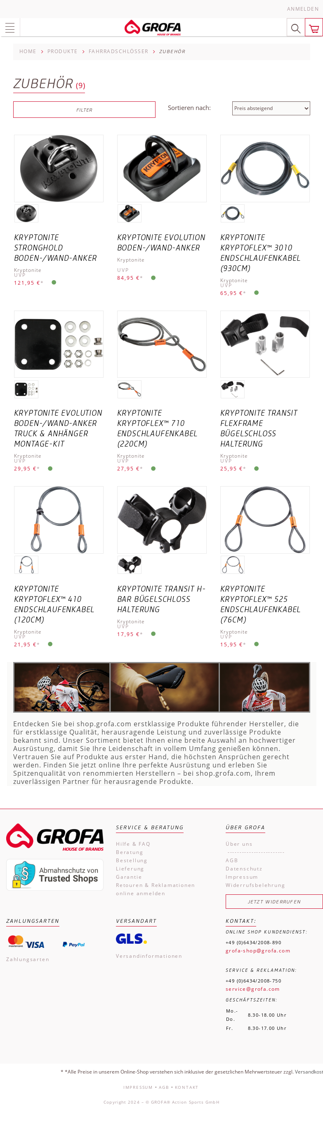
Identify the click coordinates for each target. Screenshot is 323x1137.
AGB (232, 860)
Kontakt (187, 1087)
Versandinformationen (149, 955)
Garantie (129, 876)
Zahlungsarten (27, 959)
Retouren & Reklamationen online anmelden (155, 889)
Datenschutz (244, 868)
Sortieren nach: (189, 107)
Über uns (239, 843)
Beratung (129, 852)
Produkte (62, 51)
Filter (84, 110)
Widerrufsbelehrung (255, 885)
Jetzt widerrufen (274, 901)
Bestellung (132, 860)
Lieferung (130, 868)
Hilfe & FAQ (133, 843)
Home (28, 51)
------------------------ (255, 852)
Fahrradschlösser (119, 51)
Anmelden (303, 8)
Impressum (242, 876)
